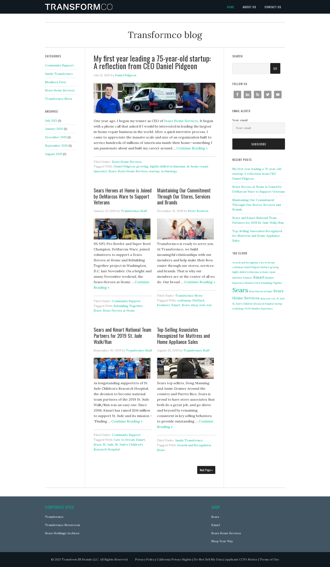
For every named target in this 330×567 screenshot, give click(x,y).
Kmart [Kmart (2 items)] (259, 277)
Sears (112, 171)
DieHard (198, 300)
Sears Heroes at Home (119, 310)
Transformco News (188, 295)
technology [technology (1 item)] (238, 308)
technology (169, 171)
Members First (55, 82)
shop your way (201, 305)
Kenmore (163, 305)
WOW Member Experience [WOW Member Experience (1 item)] (259, 308)
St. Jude (108, 444)
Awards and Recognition (194, 445)
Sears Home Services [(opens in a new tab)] (181, 121)
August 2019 (53, 154)
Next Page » (206, 470)
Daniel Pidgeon (124, 166)
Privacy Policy (144, 559)
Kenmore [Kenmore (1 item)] (248, 277)
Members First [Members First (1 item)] (252, 283)
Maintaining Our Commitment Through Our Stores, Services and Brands (184, 196)
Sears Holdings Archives (62, 533)
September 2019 (56, 145)
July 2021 (51, 120)
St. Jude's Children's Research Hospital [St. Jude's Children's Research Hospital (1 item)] (253, 303)
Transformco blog (78, 7)
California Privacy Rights (174, 559)
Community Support (126, 301)
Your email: (240, 120)
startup (154, 171)
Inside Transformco (189, 440)
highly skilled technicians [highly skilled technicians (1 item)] (245, 272)
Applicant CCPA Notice (241, 559)
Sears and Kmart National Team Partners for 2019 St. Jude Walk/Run (122, 335)
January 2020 (54, 129)
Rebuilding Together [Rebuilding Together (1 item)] (271, 283)
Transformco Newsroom (62, 525)
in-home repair (197, 166)
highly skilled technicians (167, 166)
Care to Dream (124, 440)
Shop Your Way (222, 541)
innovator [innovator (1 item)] (237, 277)
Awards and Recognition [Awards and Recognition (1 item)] (245, 262)
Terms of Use (269, 559)
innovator (100, 171)
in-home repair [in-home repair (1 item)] (267, 272)
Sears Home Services (127, 162)
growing (142, 166)
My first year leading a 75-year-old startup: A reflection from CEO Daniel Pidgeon (152, 62)
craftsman (184, 300)
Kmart (176, 305)
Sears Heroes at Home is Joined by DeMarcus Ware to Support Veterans (123, 196)
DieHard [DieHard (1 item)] (264, 267)
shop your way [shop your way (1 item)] (268, 298)
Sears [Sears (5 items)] (240, 290)
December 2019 (56, 137)
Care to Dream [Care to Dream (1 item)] (267, 262)
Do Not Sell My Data (208, 559)
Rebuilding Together (128, 306)
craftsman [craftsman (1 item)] (237, 267)
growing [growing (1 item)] (274, 267)
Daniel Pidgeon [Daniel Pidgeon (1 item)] (251, 267)
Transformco (54, 517)
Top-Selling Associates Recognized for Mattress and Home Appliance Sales (183, 335)
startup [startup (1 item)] (278, 303)
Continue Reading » (192, 148)
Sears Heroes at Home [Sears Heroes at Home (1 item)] (261, 291)
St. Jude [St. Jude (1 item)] (281, 298)
